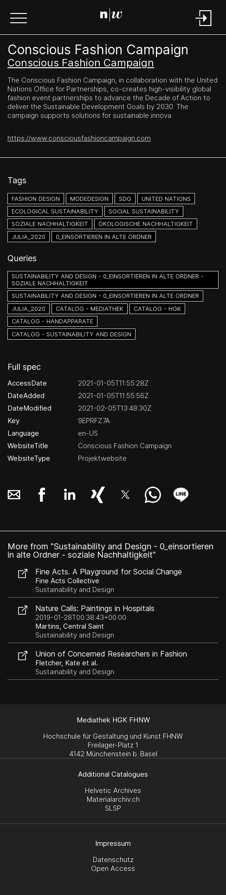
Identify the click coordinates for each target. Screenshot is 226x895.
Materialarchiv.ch (113, 799)
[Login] (204, 26)
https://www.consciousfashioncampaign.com (79, 138)
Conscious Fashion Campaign (80, 63)
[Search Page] (111, 16)
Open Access (113, 868)
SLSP (113, 808)
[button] (18, 19)
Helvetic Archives (113, 790)
